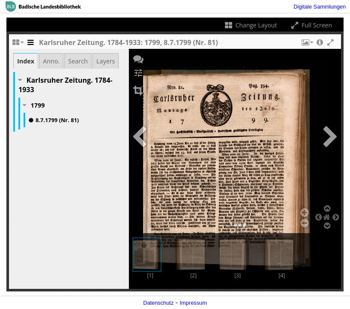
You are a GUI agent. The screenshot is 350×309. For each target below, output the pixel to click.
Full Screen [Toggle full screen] (311, 25)
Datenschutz (158, 303)
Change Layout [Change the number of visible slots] (250, 25)
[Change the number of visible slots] (17, 44)
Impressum (193, 303)
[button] (306, 44)
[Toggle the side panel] (30, 44)
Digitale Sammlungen (319, 6)
